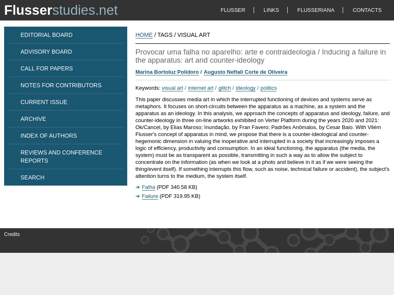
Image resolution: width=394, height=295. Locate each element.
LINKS (271, 10)
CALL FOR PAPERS (47, 68)
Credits (12, 234)
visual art (172, 88)
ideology (245, 88)
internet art (200, 88)
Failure (150, 196)
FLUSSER (233, 10)
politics (269, 88)
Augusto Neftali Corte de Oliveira (245, 72)
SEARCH (32, 177)
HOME (144, 35)
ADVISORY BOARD (46, 51)
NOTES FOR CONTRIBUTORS (61, 85)
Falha (149, 187)
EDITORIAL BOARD (47, 35)
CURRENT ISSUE (44, 102)
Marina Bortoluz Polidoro (167, 72)
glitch (224, 88)
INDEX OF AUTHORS (49, 135)
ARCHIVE (33, 119)
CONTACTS (367, 10)
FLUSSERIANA (316, 10)
